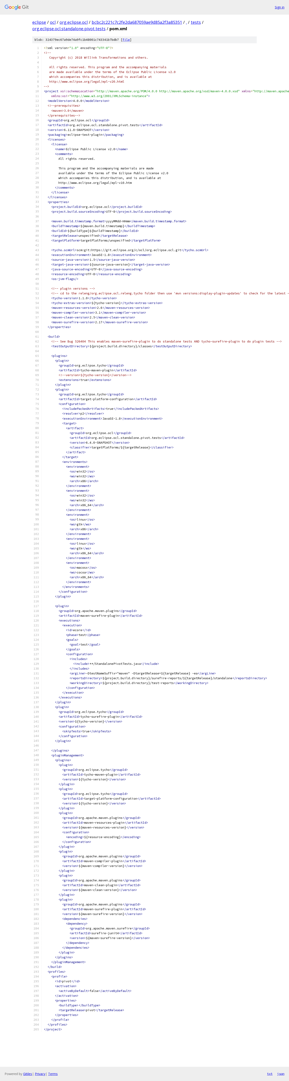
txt (270, 1074)
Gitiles (27, 1074)
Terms (53, 1074)
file (126, 40)
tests (196, 22)
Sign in (279, 7)
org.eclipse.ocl (74, 22)
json (280, 1074)
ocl (53, 22)
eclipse (39, 22)
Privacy (40, 1074)
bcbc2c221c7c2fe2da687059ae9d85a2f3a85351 (137, 22)
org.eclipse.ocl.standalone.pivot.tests (69, 28)
